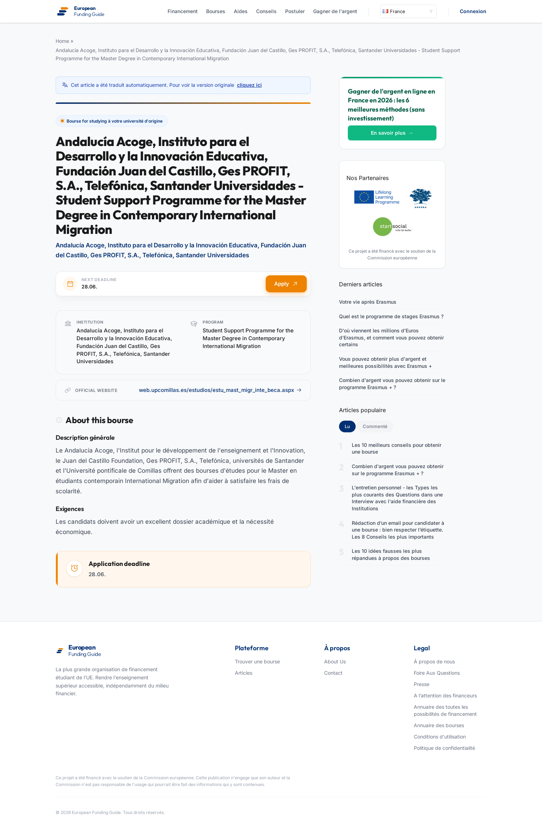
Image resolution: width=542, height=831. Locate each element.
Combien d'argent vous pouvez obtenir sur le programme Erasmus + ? (392, 383)
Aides (241, 11)
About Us (335, 661)
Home (62, 41)
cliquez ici (249, 85)
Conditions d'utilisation (440, 737)
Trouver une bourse (257, 661)
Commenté (375, 426)
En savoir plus (392, 133)
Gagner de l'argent (335, 11)
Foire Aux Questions (437, 673)
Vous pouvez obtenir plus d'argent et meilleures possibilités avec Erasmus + (385, 362)
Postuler (295, 11)
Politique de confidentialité (444, 748)
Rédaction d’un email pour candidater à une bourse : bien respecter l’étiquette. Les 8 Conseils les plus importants (398, 530)
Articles (243, 673)
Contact (333, 673)
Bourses (215, 11)
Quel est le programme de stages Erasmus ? (391, 316)
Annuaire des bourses (439, 725)
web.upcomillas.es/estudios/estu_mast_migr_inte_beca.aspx (220, 390)
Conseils (266, 11)
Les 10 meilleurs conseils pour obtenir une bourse (396, 448)
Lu (350, 426)
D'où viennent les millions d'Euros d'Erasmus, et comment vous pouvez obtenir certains (391, 337)
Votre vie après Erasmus (367, 302)
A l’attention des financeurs (445, 695)
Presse (421, 684)
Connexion (473, 11)
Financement (183, 11)
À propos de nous (434, 661)
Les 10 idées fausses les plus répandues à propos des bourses (391, 554)
